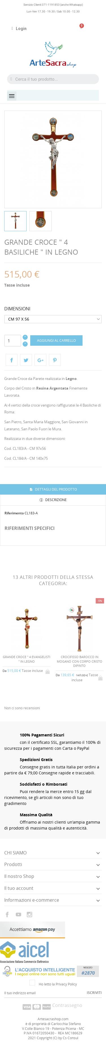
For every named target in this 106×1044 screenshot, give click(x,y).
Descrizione (55, 499)
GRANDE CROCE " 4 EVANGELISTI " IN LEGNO (26, 659)
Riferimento (14, 513)
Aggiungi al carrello (56, 340)
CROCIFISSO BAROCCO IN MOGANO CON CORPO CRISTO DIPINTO (79, 661)
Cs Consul (70, 1038)
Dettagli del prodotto (55, 489)
